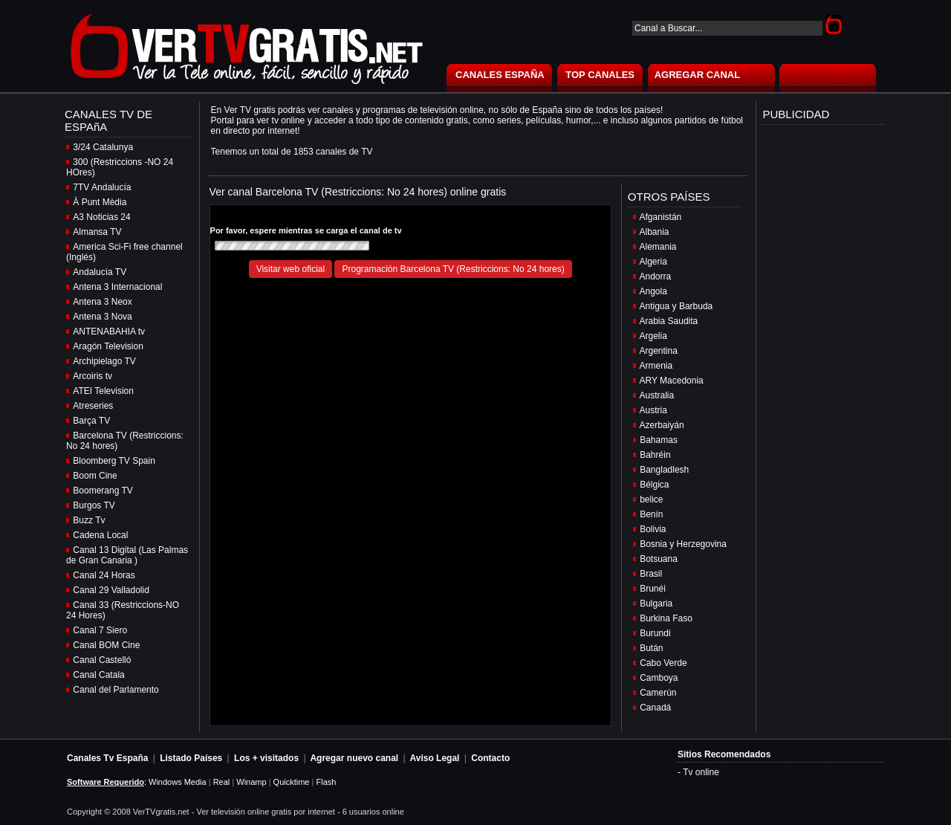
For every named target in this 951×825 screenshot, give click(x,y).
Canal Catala (98, 675)
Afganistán (661, 217)
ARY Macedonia (672, 380)
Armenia (656, 365)
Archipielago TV (104, 361)
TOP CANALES (599, 74)
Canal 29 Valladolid (111, 590)
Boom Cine (95, 475)
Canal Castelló (102, 660)
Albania (654, 232)
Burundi (655, 633)
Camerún (658, 693)
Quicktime (291, 781)
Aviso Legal (435, 758)
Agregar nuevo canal (354, 758)
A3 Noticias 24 (101, 217)
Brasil (651, 574)
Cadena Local (100, 535)
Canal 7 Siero (100, 630)
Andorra (656, 276)
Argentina (659, 351)
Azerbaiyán (662, 425)
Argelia (653, 336)
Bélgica (654, 484)
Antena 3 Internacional (117, 287)
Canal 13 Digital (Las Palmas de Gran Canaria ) (127, 555)
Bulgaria (656, 603)
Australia (657, 395)
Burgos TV (93, 505)
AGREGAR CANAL (698, 74)
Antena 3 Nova (102, 316)
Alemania (658, 247)
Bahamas (659, 440)
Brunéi (653, 588)
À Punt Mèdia (99, 202)
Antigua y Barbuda (676, 306)
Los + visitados (266, 758)
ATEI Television (103, 391)
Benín (651, 514)
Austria (653, 410)
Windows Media (178, 781)
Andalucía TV (99, 272)
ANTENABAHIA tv (109, 331)
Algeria (653, 261)
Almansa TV (97, 232)
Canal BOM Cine (106, 645)
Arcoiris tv (92, 376)
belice (651, 499)
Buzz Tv (89, 520)
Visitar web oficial (290, 269)
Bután (651, 648)
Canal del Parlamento (115, 690)
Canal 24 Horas (103, 575)
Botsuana (659, 559)
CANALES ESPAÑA (500, 74)
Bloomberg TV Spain (114, 461)
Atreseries (93, 406)
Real (221, 781)
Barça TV (91, 420)
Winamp (251, 781)
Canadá (655, 707)
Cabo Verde (663, 663)
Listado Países (191, 758)
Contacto (490, 758)
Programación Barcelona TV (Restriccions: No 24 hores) (453, 269)
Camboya (659, 678)
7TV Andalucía (102, 187)
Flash (326, 781)
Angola (653, 291)
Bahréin (655, 455)
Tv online (701, 772)
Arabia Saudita (669, 321)
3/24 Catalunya (103, 147)
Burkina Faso (666, 618)
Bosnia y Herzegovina (683, 544)
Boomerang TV (103, 490)
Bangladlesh (664, 470)
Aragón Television (108, 346)
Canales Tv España (107, 758)
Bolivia (653, 529)
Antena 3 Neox (102, 302)
